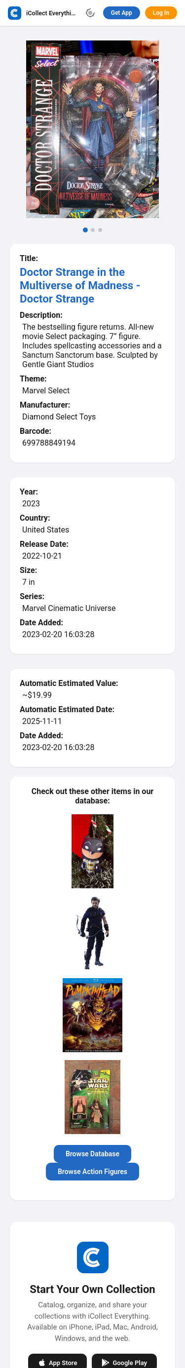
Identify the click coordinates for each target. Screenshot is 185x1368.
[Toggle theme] (90, 13)
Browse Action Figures (92, 1172)
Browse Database (92, 1154)
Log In (161, 12)
